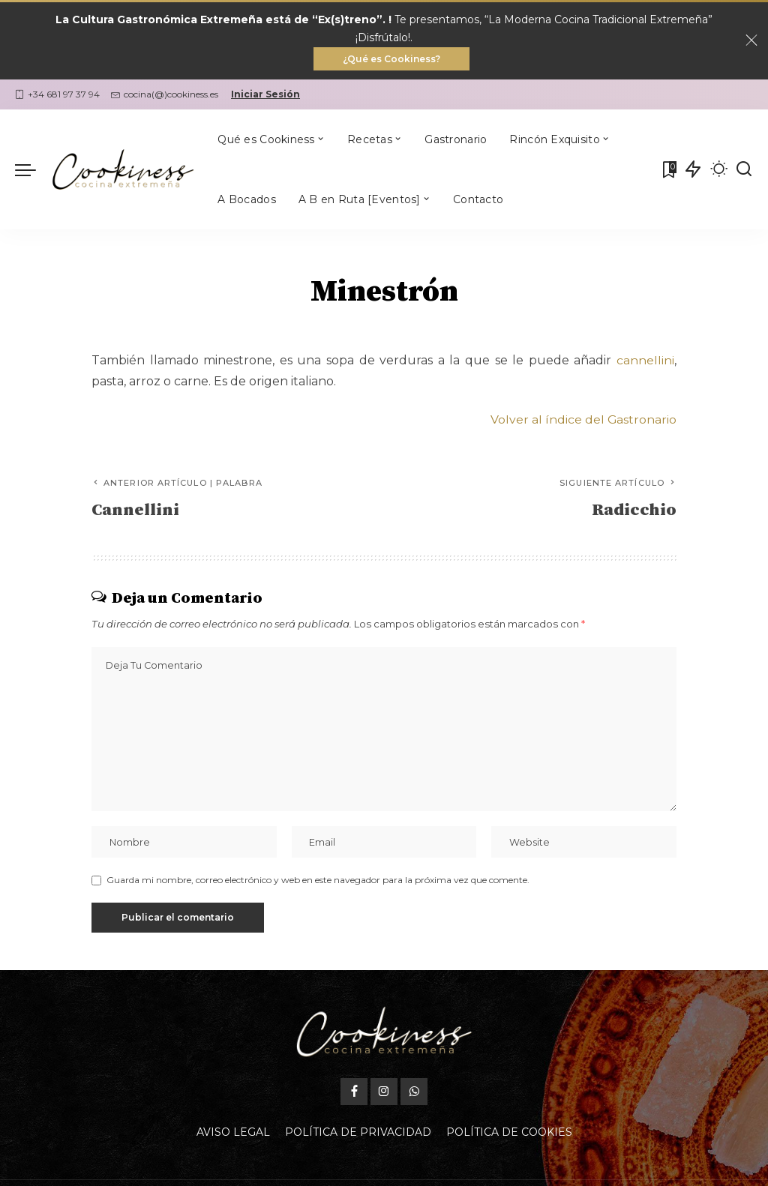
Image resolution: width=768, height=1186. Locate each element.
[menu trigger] (33, 170)
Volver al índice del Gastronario (583, 419)
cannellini (645, 361)
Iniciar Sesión (265, 94)
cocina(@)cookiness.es (164, 94)
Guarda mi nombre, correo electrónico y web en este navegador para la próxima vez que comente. (318, 882)
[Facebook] (354, 1093)
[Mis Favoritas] (668, 170)
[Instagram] (384, 1093)
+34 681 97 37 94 (57, 94)
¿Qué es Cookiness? (391, 58)
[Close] (751, 41)
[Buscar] (744, 170)
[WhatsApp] (414, 1093)
